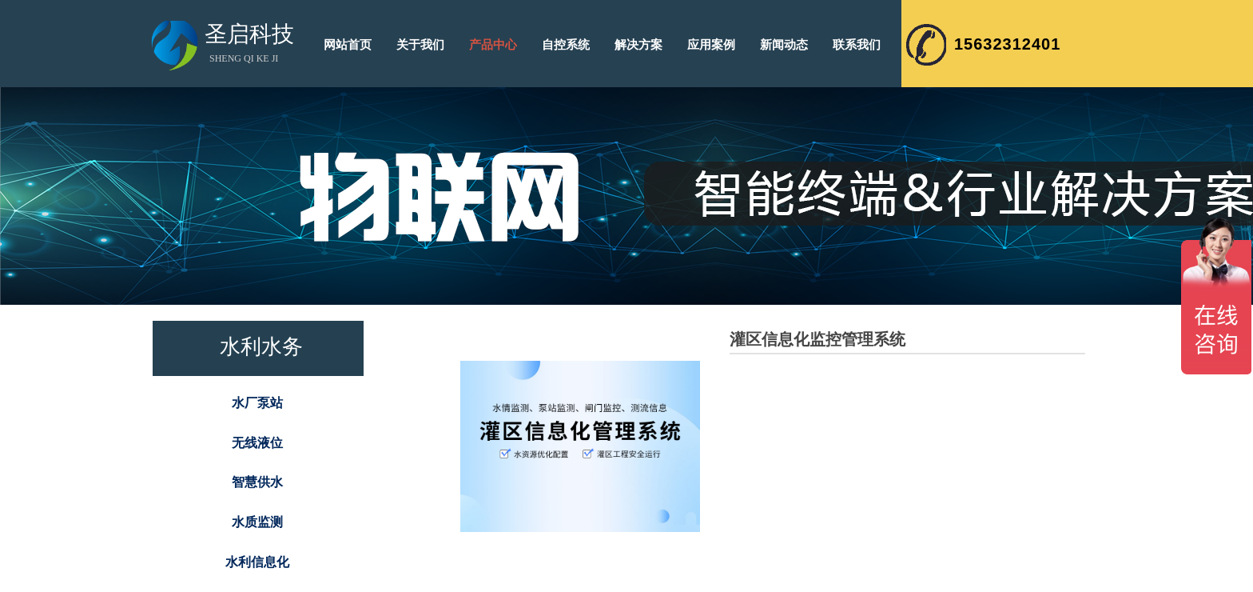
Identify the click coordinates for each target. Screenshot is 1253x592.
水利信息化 (257, 562)
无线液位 (257, 443)
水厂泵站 (257, 403)
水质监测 (257, 522)
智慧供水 (257, 482)
